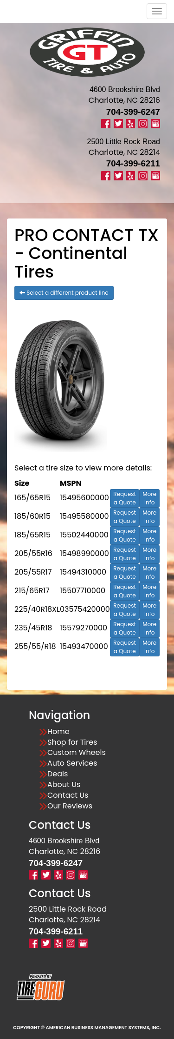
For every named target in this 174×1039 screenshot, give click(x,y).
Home (58, 732)
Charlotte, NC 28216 (124, 100)
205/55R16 (33, 553)
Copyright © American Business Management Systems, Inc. (87, 1027)
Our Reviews (69, 806)
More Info (149, 498)
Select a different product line (64, 293)
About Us (63, 785)
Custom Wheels (76, 753)
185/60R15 (32, 516)
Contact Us (67, 795)
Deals (57, 774)
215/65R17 (32, 590)
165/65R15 (32, 497)
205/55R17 (33, 572)
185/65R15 (32, 534)
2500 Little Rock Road (68, 909)
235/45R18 (33, 627)
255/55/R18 (35, 646)
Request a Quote (124, 498)
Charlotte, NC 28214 (124, 152)
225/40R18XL (37, 609)
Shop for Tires (72, 742)
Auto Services (72, 763)
